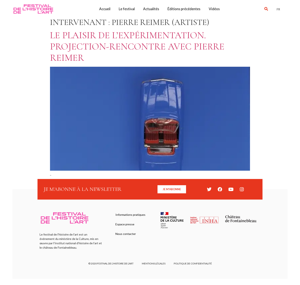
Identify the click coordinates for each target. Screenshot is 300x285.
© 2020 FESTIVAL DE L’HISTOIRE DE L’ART (111, 263)
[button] (266, 9)
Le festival (127, 9)
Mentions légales (153, 263)
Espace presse (124, 224)
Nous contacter (125, 234)
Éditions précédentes (184, 9)
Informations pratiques (130, 214)
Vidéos (214, 9)
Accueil (104, 9)
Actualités (151, 9)
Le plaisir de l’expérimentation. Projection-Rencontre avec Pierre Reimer (137, 46)
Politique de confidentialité (193, 263)
